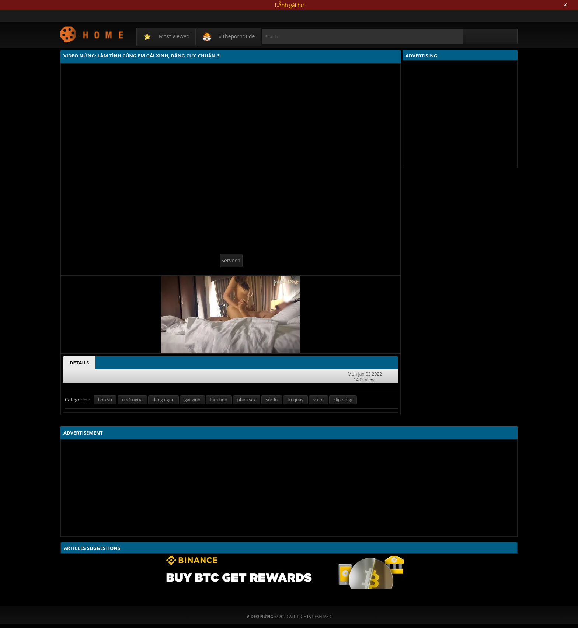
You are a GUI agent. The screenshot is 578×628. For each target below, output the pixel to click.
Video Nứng (92, 34)
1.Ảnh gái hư (289, 4)
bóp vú (105, 400)
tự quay (295, 400)
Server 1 (231, 260)
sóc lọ (272, 400)
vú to (318, 400)
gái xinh (192, 400)
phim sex (246, 400)
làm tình (218, 400)
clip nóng (343, 400)
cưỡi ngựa (132, 400)
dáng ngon (163, 400)
